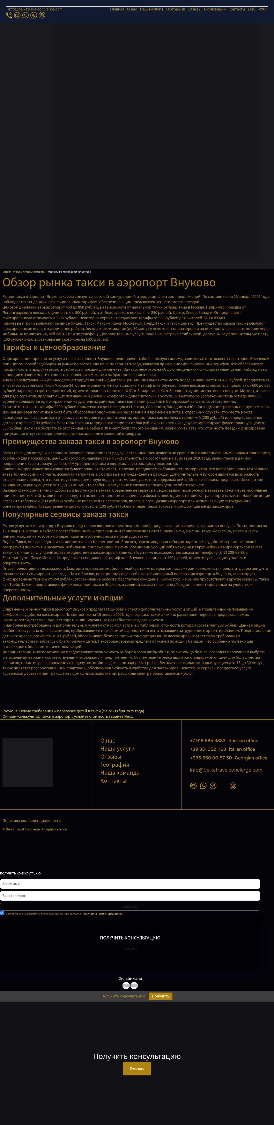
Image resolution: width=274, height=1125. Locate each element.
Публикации (215, 9)
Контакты (237, 9)
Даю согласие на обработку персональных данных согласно (64, 914)
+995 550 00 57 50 (229, 758)
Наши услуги (151, 9)
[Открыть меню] (137, 6)
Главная (117, 9)
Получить (130, 948)
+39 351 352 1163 (222, 749)
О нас (132, 9)
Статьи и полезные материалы (29, 272)
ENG (252, 9)
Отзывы (194, 9)
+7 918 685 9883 (224, 740)
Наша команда (120, 772)
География (175, 9)
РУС (262, 9)
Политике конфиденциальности (102, 914)
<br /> (33, 691)
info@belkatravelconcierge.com (35, 9)
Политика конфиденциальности (31, 820)
